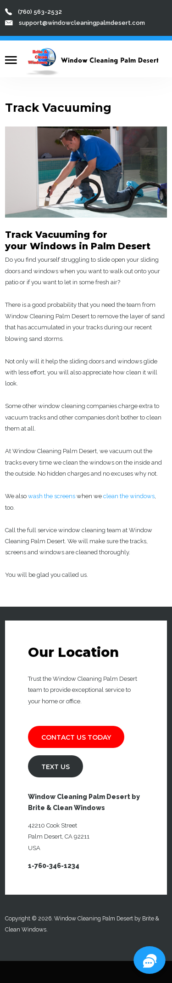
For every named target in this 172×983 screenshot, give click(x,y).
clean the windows (129, 496)
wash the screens (51, 496)
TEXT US (55, 767)
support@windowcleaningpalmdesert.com (82, 22)
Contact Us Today (76, 737)
